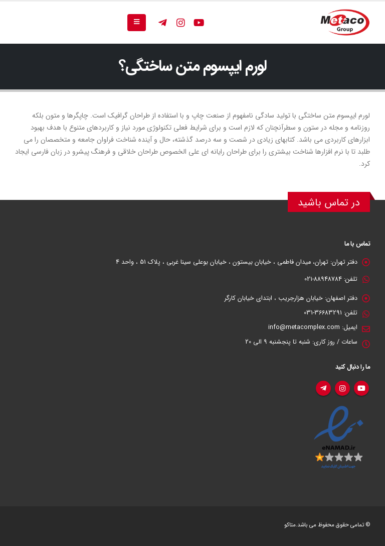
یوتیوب (361, 388)
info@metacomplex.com (304, 327)
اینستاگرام (342, 388)
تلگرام (323, 388)
